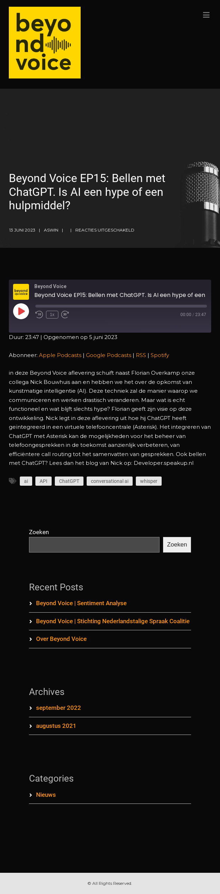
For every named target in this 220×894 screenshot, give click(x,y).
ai (26, 481)
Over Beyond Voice (61, 638)
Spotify (160, 355)
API (43, 481)
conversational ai (109, 481)
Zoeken (39, 532)
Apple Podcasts (60, 355)
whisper (148, 481)
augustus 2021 (56, 725)
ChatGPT (69, 481)
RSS (141, 355)
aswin (51, 230)
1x (52, 314)
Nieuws (46, 794)
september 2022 (58, 707)
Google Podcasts (108, 355)
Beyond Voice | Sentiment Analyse (81, 603)
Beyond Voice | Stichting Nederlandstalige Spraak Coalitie (113, 621)
